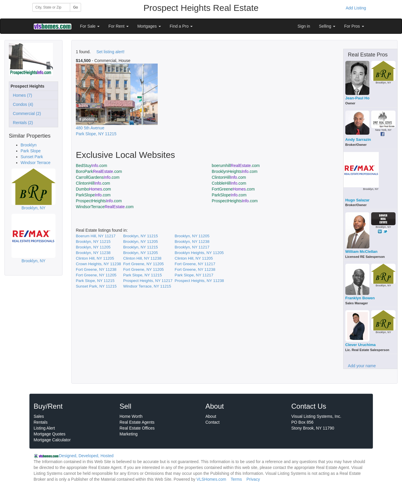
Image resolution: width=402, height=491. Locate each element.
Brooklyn (28, 145)
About (211, 416)
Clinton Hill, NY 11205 (95, 258)
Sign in (303, 26)
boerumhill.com (236, 165)
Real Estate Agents (137, 422)
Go (75, 7)
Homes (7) (21, 95)
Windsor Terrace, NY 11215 (147, 286)
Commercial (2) (26, 113)
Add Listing (356, 8)
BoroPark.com (99, 171)
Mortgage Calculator (52, 439)
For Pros (354, 26)
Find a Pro (181, 26)
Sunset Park (32, 156)
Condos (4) (22, 104)
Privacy (253, 479)
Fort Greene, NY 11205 (143, 264)
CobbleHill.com (229, 183)
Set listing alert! (110, 51)
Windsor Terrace (36, 162)
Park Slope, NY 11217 (194, 275)
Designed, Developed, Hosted (86, 455)
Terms (236, 479)
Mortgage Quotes (49, 434)
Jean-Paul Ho (357, 98)
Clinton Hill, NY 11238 (142, 258)
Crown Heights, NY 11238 (98, 264)
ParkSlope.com (93, 195)
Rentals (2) (22, 122)
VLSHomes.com (211, 479)
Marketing (128, 434)
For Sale (90, 26)
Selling (327, 26)
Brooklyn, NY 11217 (192, 247)
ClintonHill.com (229, 177)
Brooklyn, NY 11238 (192, 241)
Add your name (362, 365)
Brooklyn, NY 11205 (192, 236)
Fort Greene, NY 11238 (96, 269)
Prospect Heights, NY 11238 (199, 280)
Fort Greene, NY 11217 (195, 264)
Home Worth (131, 416)
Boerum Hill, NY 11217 (95, 236)
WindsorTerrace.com (105, 206)
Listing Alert (44, 428)
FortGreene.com (233, 189)
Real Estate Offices (137, 428)
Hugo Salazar (357, 200)
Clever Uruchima (360, 345)
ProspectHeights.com (99, 200)
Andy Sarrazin (358, 139)
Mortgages (149, 26)
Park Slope (31, 150)
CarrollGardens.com (98, 177)
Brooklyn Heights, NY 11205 (199, 252)
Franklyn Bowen (360, 298)
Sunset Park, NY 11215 (96, 286)
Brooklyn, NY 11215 (140, 236)
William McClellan (361, 251)
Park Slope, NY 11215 (142, 275)
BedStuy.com (91, 165)
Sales (39, 416)
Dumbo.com (93, 189)
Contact (213, 422)
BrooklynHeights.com (235, 171)
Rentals (41, 422)
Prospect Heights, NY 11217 (147, 280)
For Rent (118, 26)
